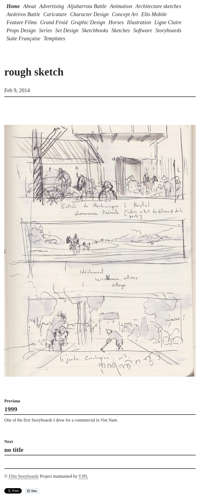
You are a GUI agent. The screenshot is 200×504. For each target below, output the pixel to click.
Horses (116, 22)
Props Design (21, 30)
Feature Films (21, 22)
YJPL (83, 476)
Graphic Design (88, 22)
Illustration (139, 22)
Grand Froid (53, 22)
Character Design (89, 14)
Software (142, 30)
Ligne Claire (167, 22)
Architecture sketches (158, 6)
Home (13, 6)
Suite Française (23, 38)
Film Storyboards (24, 476)
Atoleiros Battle (23, 14)
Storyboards (168, 30)
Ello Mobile (154, 14)
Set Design (66, 30)
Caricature (55, 14)
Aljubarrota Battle (86, 6)
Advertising (51, 6)
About (29, 6)
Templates (54, 38)
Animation (121, 6)
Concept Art (125, 14)
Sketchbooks (95, 30)
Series (45, 30)
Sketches (121, 30)
